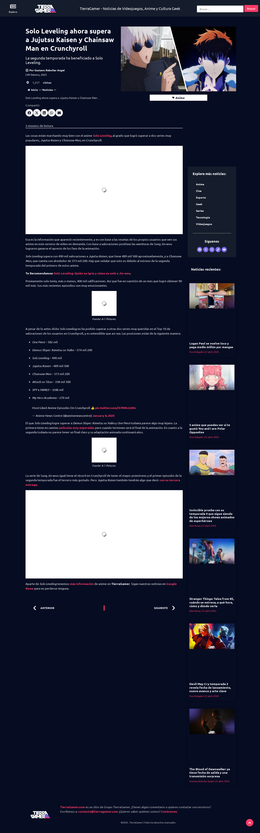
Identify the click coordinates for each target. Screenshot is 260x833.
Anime (180, 98)
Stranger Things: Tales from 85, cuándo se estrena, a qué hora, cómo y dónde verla (211, 602)
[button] (29, 112)
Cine (198, 191)
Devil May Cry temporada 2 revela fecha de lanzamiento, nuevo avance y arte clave (210, 687)
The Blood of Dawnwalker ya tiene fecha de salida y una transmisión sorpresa (209, 772)
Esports (201, 197)
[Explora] (13, 6)
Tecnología (203, 217)
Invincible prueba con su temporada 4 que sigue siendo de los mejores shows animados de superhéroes (211, 515)
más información (82, 584)
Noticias (47, 89)
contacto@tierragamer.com (98, 811)
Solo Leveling (102, 136)
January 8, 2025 (104, 415)
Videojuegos (204, 224)
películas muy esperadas (76, 428)
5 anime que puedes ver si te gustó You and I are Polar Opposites (209, 428)
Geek (199, 204)
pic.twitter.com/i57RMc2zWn (115, 408)
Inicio (33, 89)
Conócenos (169, 811)
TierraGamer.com (72, 807)
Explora (13, 11)
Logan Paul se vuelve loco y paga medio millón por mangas (211, 345)
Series (200, 210)
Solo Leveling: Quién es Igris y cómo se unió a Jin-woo (92, 273)
